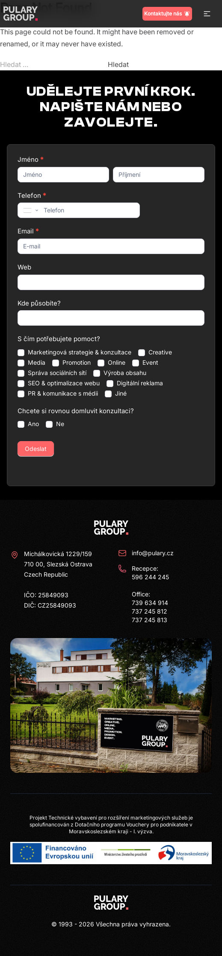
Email (28, 231)
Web (24, 267)
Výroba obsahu (119, 373)
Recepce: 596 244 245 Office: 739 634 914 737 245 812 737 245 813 (143, 593)
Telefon (32, 195)
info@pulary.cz (146, 553)
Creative (155, 352)
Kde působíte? (39, 303)
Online (111, 362)
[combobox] (30, 210)
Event (145, 362)
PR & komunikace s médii (58, 393)
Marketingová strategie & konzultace (74, 352)
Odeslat (36, 448)
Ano (28, 424)
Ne (55, 424)
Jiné (116, 393)
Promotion (71, 362)
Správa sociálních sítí (52, 373)
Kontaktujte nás (167, 13)
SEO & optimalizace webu (59, 383)
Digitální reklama (135, 383)
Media (31, 362)
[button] (207, 13)
